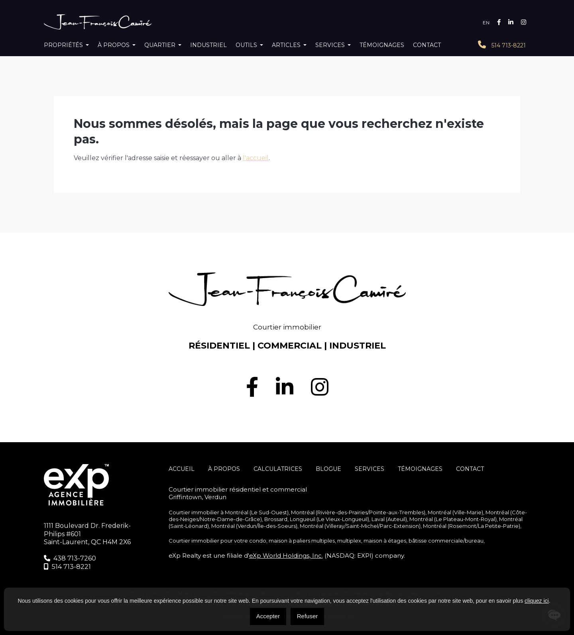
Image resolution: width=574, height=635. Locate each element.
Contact (427, 45)
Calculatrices (278, 468)
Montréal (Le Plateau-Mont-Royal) (453, 519)
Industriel (208, 45)
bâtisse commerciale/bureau (446, 540)
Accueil (182, 468)
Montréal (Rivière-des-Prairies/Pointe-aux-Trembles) (358, 512)
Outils (246, 45)
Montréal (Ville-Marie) (455, 512)
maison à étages (385, 540)
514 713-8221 (502, 45)
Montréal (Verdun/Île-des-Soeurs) (254, 526)
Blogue (328, 468)
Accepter (268, 616)
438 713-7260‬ (70, 558)
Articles (286, 45)
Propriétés (63, 45)
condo (257, 540)
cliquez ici (537, 601)
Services (330, 45)
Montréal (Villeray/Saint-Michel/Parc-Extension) (360, 526)
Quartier (159, 45)
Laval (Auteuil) (389, 519)
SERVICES (369, 468)
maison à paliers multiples (302, 540)
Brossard (275, 519)
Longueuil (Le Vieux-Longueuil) (329, 519)
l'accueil (256, 158)
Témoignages (382, 45)
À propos (114, 45)
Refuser (307, 616)
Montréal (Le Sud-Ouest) (257, 512)
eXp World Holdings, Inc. (286, 555)
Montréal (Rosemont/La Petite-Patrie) (471, 526)
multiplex (349, 540)
